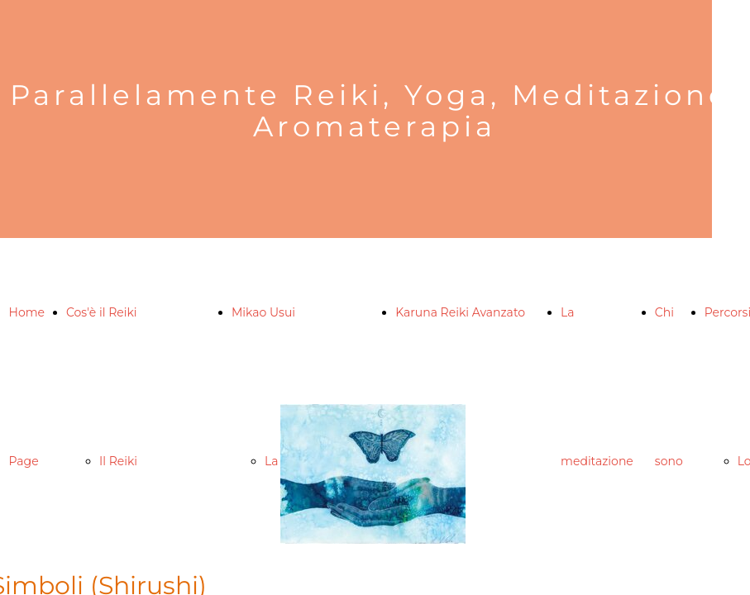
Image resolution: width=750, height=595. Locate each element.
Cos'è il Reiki (101, 312)
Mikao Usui (263, 312)
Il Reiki (118, 461)
